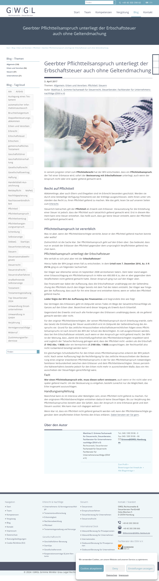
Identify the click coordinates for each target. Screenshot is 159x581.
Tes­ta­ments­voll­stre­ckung (55, 513)
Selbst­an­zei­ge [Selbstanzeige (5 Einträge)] (15, 236)
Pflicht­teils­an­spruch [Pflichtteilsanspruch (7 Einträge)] (18, 213)
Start (77, 12)
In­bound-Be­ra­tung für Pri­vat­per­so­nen (98, 531)
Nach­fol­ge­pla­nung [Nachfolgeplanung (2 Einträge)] (17, 195)
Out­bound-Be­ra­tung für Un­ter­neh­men (98, 549)
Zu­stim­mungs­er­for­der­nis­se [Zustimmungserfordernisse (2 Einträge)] (18, 339)
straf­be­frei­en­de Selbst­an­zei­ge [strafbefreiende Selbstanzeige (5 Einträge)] (16, 281)
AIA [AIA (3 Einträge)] (10, 91)
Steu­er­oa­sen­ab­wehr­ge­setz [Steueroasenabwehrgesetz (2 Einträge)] (19, 258)
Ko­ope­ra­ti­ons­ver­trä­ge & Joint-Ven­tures (59, 554)
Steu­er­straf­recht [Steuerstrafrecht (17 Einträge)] (16, 269)
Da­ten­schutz (111, 575)
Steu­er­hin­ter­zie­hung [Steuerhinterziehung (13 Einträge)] (19, 246)
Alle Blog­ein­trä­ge (125, 470)
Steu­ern (10, 72)
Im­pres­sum (124, 575)
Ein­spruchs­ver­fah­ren (91, 510)
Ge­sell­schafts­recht (52, 536)
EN (151, 2)
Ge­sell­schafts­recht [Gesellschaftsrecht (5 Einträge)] (17, 167)
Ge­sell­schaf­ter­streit (52, 549)
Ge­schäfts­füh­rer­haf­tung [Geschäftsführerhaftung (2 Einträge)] (18, 161)
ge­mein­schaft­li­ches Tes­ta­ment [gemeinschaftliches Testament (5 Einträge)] (18, 147)
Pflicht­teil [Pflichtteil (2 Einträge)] (13, 208)
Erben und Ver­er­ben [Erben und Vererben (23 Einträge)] (19, 126)
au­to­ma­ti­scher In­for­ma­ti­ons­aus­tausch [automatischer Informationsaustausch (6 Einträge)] (19, 106)
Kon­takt (147, 12)
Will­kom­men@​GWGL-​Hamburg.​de (136, 533)
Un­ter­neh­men (12, 75)
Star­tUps (48, 545)
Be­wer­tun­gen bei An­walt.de (130, 467)
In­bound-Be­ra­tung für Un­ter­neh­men (97, 535)
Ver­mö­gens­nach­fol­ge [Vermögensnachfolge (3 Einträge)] (19, 327)
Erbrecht (53, 203)
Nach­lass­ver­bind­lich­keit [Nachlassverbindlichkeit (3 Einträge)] (19, 202)
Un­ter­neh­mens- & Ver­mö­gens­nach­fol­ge (60, 507)
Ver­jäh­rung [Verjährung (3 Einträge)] (14, 322)
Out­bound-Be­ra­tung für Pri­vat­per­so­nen (97, 544)
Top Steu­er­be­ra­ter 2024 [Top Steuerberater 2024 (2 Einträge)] (17, 299)
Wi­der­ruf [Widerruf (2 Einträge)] (13, 332)
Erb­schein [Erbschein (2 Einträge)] (13, 141)
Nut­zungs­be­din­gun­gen (16, 539)
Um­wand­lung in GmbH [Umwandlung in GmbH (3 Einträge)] (16, 316)
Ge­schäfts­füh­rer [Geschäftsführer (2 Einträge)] (16, 154)
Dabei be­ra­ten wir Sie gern (125, 414)
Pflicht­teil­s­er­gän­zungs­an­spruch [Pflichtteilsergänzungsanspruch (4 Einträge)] (17, 225)
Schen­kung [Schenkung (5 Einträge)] (14, 231)
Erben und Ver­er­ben (15, 68)
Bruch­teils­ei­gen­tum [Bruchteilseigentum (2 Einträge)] (18, 112)
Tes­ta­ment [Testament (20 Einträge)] (13, 287)
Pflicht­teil (93, 85)
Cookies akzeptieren (91, 568)
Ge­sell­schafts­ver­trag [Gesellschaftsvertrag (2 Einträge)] (19, 172)
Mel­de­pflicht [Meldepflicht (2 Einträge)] (14, 190)
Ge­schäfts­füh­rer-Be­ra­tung (55, 541)
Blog (136, 12)
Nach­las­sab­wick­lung (53, 521)
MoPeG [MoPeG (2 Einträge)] (29, 190)
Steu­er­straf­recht (89, 518)
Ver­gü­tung (122, 12)
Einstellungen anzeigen (140, 568)
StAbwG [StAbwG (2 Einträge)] (12, 241)
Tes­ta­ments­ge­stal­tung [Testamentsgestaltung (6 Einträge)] (19, 292)
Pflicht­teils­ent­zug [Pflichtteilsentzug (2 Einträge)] (17, 218)
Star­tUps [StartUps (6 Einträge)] (25, 241)
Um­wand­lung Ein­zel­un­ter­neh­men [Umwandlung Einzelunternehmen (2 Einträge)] (19, 308)
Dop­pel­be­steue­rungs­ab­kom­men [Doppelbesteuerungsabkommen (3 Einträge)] (19, 119)
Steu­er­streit (87, 506)
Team (87, 12)
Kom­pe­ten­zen (103, 12)
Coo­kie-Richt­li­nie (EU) (16, 543)
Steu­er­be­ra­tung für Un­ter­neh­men (96, 514)
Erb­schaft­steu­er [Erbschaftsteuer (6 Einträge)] (16, 136)
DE (147, 2)
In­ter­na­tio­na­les (88, 539)
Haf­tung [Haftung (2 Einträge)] (12, 177)
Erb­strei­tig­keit (50, 517)
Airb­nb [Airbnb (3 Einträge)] (19, 91)
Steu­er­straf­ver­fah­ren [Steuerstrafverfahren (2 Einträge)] (19, 274)
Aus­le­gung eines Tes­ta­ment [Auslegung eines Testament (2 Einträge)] (19, 98)
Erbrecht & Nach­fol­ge (53, 501)
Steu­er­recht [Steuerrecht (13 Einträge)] (14, 264)
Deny (115, 568)
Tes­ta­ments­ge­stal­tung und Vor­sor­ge (60, 529)
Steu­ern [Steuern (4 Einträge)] (12, 251)
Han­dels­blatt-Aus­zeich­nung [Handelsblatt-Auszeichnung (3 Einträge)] (17, 184)
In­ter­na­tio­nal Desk (89, 526)
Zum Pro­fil (122, 464)
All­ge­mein (11, 64)
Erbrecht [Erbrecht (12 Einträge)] (12, 131)
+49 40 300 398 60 (131, 2)
